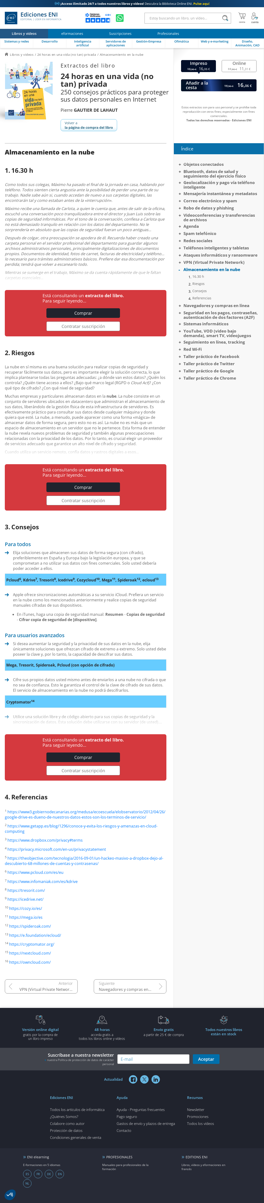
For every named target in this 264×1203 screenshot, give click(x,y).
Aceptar (206, 1059)
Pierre (89, 110)
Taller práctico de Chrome (209, 378)
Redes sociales (197, 240)
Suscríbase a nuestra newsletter (79, 1059)
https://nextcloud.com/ (30, 953)
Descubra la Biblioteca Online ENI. (132, 3)
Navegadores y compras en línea (128, 989)
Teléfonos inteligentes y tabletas (216, 248)
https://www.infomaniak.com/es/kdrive (42, 881)
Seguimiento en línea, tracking (214, 342)
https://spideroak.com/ (30, 926)
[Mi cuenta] (255, 18)
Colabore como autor (67, 1123)
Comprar (83, 313)
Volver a (89, 125)
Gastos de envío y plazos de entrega (146, 1123)
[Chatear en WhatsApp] (120, 18)
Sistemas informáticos (205, 323)
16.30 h (198, 276)
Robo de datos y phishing (208, 208)
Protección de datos (66, 1130)
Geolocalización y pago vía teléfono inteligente (219, 184)
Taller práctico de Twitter (209, 363)
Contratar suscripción (83, 326)
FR (38, 1174)
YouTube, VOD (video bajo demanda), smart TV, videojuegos (217, 333)
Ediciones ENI (33, 18)
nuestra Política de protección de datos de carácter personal (80, 1062)
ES (27, 1174)
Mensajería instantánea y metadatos (220, 193)
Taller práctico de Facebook (211, 356)
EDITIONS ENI (196, 1157)
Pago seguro (127, 1116)
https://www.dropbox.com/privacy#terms (45, 840)
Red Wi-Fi (192, 349)
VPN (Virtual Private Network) (46, 989)
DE (49, 1174)
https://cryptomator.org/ (31, 944)
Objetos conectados (203, 164)
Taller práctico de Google (208, 371)
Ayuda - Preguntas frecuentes (141, 1109)
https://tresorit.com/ (26, 890)
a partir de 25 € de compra (163, 1032)
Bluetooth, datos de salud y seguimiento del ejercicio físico (214, 173)
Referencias (201, 298)
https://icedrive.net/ (25, 899)
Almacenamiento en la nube (211, 269)
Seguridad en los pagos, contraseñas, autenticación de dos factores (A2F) (220, 315)
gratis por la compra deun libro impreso (40, 1034)
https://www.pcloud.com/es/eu (35, 872)
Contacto (124, 1130)
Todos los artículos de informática (77, 1109)
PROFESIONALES (119, 1157)
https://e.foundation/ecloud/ (35, 935)
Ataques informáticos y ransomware (220, 255)
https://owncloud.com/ (30, 962)
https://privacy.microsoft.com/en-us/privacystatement (56, 849)
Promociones (197, 1116)
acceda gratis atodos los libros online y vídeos (102, 1034)
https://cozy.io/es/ (25, 908)
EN (60, 1174)
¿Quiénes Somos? (64, 1116)
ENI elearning (38, 1157)
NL (27, 1183)
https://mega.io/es (26, 917)
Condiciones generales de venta (75, 1137)
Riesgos (198, 284)
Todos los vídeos (200, 1123)
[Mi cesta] (242, 18)
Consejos (199, 291)
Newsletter (195, 1109)
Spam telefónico (199, 233)
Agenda (191, 226)
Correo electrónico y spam (210, 200)
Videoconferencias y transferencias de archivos (219, 217)
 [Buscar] (225, 18)
